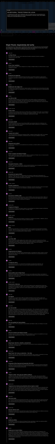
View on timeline (11, 59)
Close (47, 10)
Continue (46, 29)
